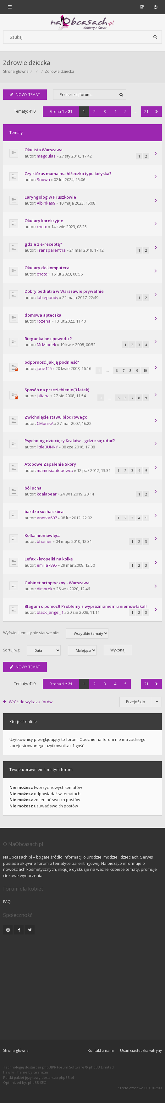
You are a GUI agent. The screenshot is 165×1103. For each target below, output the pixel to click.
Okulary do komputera (47, 267)
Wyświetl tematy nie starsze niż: (55, 633)
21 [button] (146, 111)
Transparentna (51, 250)
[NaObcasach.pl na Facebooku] (19, 929)
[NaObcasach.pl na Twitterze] (30, 929)
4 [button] (115, 111)
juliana (43, 396)
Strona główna (16, 1050)
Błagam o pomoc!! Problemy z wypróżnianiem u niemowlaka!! (86, 606)
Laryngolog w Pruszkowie (50, 197)
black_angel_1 (50, 612)
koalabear (47, 494)
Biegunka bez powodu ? (48, 338)
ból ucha (33, 488)
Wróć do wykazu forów (30, 701)
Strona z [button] (60, 111)
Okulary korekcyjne (44, 220)
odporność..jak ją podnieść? (52, 362)
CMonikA (45, 423)
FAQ (7, 901)
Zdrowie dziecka (26, 62)
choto (42, 226)
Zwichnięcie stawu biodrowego (56, 417)
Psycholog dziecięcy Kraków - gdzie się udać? (70, 440)
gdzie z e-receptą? (43, 244)
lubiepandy (47, 297)
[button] (156, 111)
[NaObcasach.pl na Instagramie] (8, 929)
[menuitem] (155, 7)
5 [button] (125, 111)
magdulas (46, 156)
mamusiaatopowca (55, 470)
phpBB (47, 1067)
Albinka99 (46, 203)
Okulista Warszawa (44, 150)
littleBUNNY (47, 447)
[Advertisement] (82, 983)
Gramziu (40, 1072)
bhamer (44, 541)
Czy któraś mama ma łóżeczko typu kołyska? (68, 173)
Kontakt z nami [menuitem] (101, 1050)
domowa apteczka (43, 315)
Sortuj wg (32, 650)
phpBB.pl (66, 1077)
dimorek (44, 589)
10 (145, 370)
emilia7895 (47, 565)
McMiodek (46, 344)
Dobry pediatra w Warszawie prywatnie (64, 291)
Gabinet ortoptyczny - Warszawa (57, 583)
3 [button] (105, 111)
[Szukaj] (155, 37)
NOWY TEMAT (25, 94)
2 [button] (94, 111)
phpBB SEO (37, 1082)
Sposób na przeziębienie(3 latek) (57, 390)
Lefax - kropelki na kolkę (49, 559)
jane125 (44, 368)
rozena (44, 321)
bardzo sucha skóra (44, 511)
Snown (43, 179)
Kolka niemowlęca (43, 535)
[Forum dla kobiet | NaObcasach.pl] (35, 22)
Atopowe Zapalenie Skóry (50, 464)
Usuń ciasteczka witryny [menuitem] (141, 1050)
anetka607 (47, 518)
